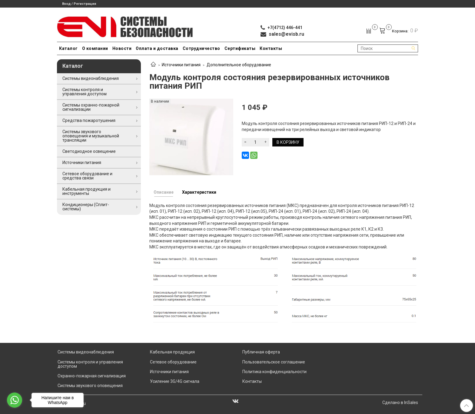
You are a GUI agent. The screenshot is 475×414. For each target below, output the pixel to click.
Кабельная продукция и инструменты (86, 191)
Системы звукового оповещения (90, 385)
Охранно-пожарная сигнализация (92, 375)
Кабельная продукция (172, 352)
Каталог (68, 48)
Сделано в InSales (400, 402)
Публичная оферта (261, 352)
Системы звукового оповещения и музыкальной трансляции (90, 136)
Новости (122, 48)
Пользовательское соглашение (273, 362)
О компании (95, 48)
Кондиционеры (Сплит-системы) (85, 206)
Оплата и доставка (157, 48)
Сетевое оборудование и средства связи (87, 175)
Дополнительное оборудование (239, 64)
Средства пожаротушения (88, 120)
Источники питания (181, 64)
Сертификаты (240, 48)
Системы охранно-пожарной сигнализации (90, 107)
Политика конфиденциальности (274, 371)
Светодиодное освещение (89, 151)
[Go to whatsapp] (14, 400)
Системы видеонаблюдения (90, 78)
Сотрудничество (201, 48)
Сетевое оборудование (173, 362)
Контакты (271, 48)
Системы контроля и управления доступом (84, 91)
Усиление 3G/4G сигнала (174, 381)
